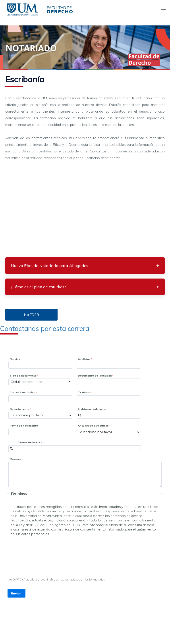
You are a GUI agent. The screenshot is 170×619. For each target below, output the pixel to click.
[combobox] (108, 415)
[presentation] (41, 562)
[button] (85, 265)
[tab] (85, 265)
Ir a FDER (31, 314)
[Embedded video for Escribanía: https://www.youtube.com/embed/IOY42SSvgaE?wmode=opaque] (85, 210)
